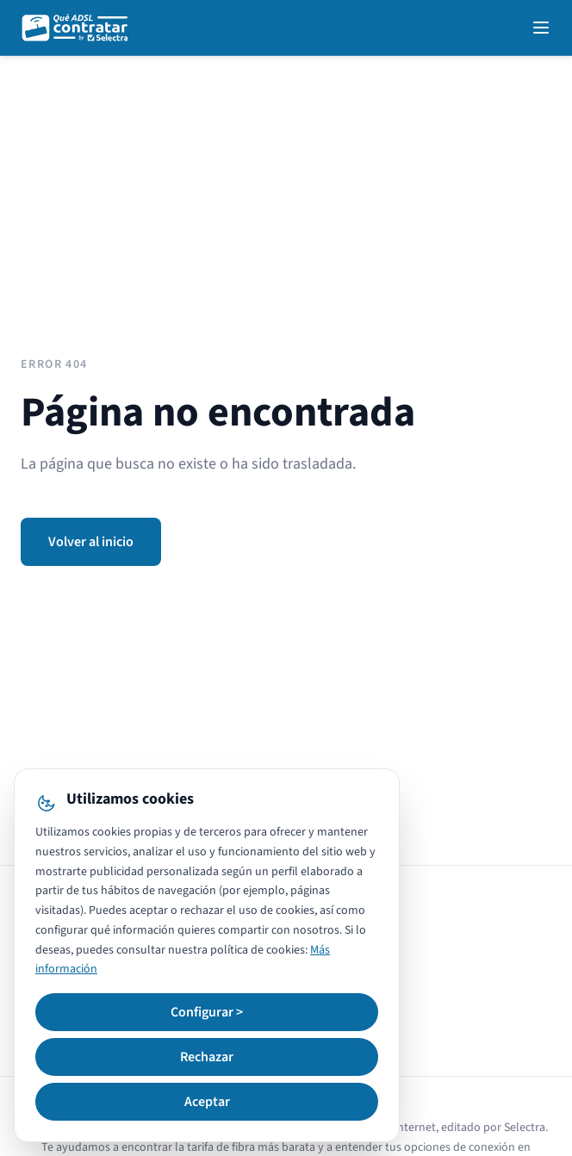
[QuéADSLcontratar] (76, 27)
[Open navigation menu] (541, 27)
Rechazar (206, 1056)
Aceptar (207, 1101)
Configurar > (207, 1012)
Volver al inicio (91, 541)
